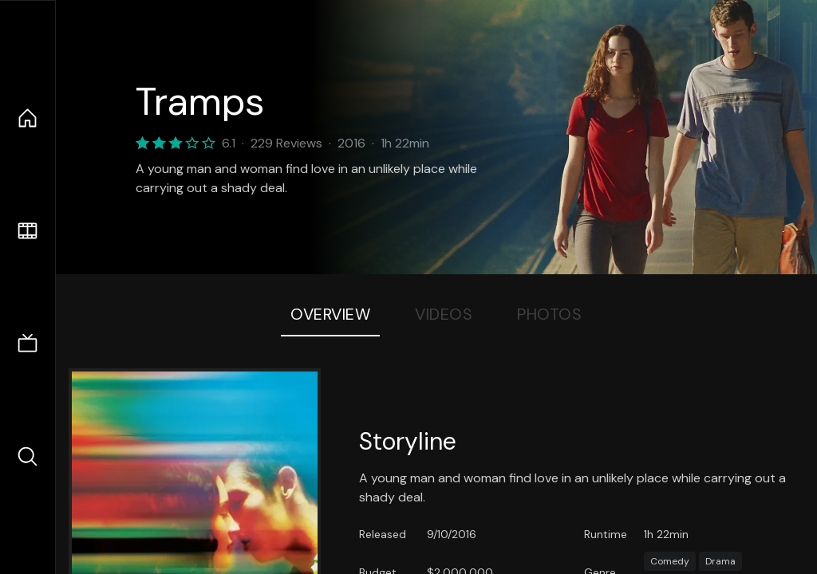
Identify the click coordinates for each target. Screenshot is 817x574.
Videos (443, 314)
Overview (330, 314)
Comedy (669, 561)
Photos (549, 314)
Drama (720, 561)
